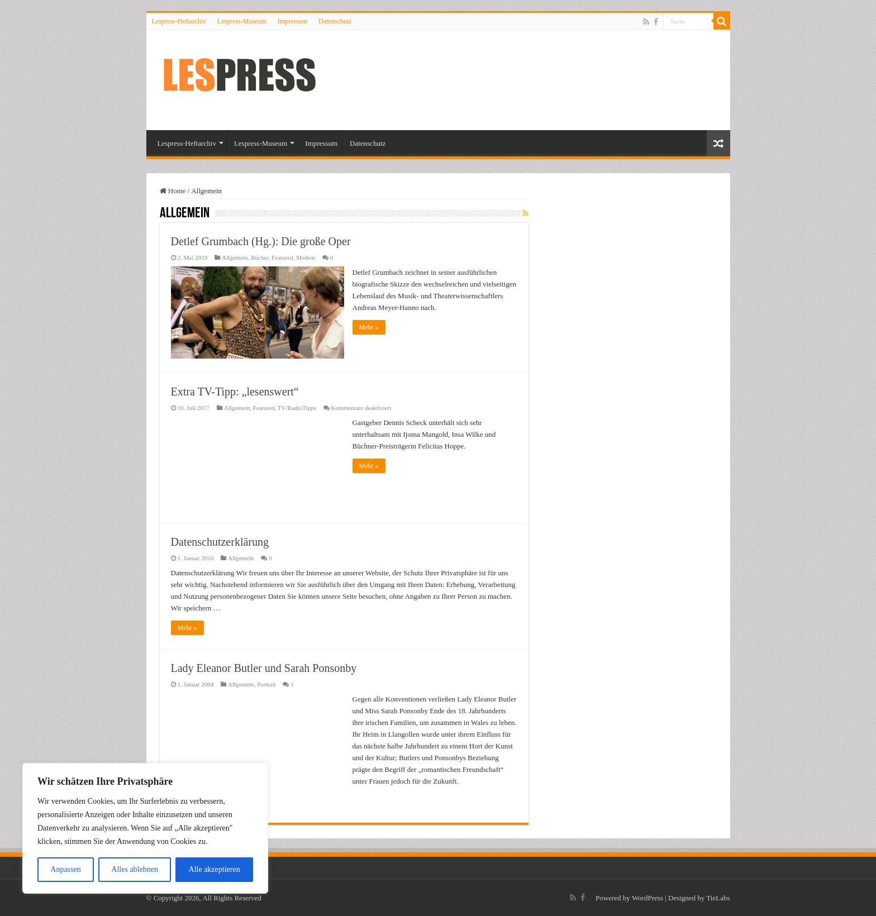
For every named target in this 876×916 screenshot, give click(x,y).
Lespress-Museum (241, 21)
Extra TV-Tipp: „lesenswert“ (235, 391)
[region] (145, 828)
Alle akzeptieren (214, 869)
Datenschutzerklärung (220, 542)
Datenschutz (334, 21)
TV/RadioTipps (297, 407)
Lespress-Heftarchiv (179, 21)
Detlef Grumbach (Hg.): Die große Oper (261, 241)
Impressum (292, 21)
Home (173, 191)
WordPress (647, 898)
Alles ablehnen (134, 869)
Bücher (259, 257)
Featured (282, 257)
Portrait (266, 684)
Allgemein (235, 257)
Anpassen (65, 869)
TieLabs (718, 898)
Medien (305, 257)
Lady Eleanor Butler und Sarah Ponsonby (264, 668)
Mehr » (369, 327)
